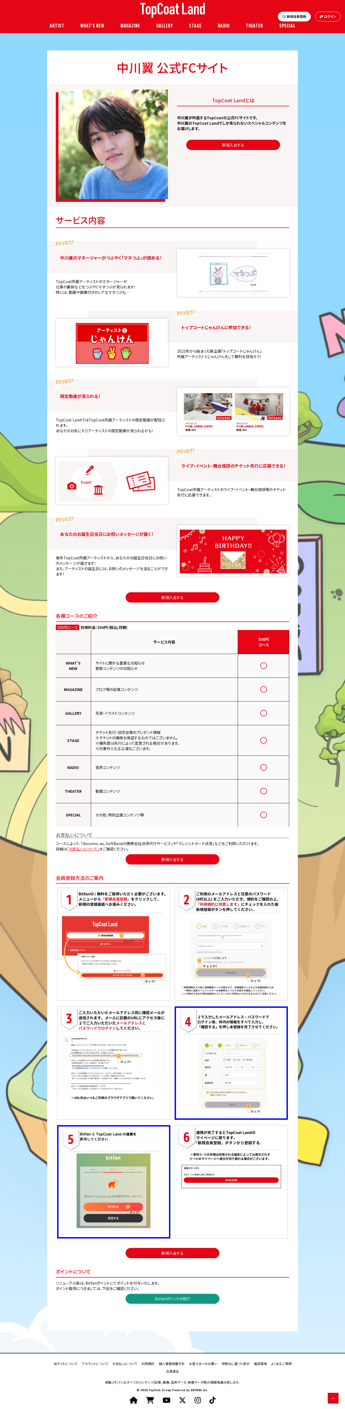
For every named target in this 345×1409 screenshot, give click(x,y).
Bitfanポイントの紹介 (172, 1298)
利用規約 (148, 1363)
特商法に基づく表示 (236, 1363)
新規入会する (233, 145)
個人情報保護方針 (172, 1363)
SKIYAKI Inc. (199, 1390)
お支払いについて (124, 1363)
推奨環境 (260, 1363)
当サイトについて (65, 1363)
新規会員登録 (294, 16)
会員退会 (172, 1371)
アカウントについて (95, 1363)
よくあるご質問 (281, 1363)
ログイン (328, 16)
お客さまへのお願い (203, 1363)
